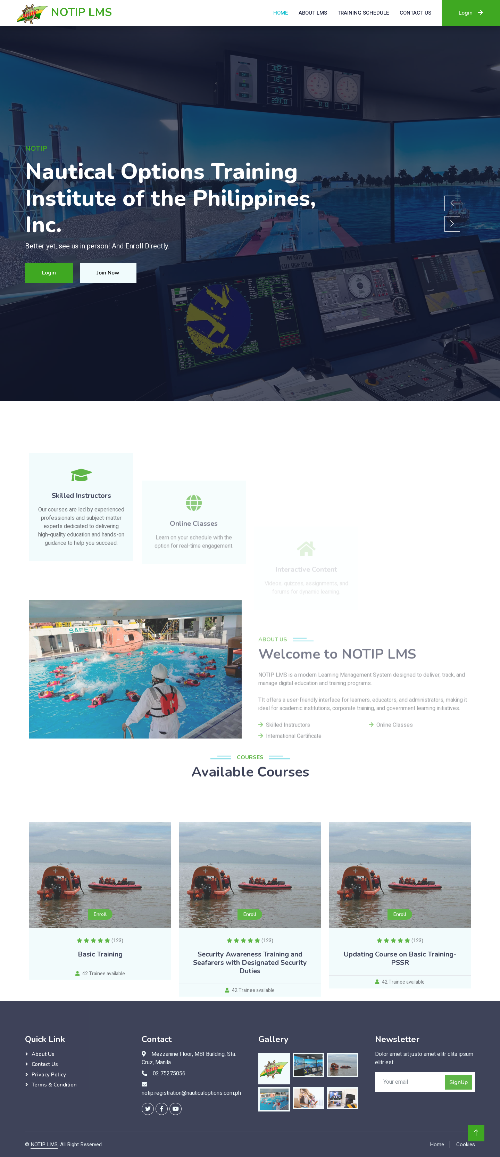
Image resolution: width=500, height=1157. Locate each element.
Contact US (415, 13)
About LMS (313, 13)
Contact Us (45, 1064)
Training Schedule (363, 13)
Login (471, 13)
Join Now (108, 273)
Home (280, 13)
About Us (43, 1054)
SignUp (458, 1082)
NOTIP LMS (44, 1144)
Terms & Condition (54, 1084)
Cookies (465, 1144)
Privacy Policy (49, 1074)
